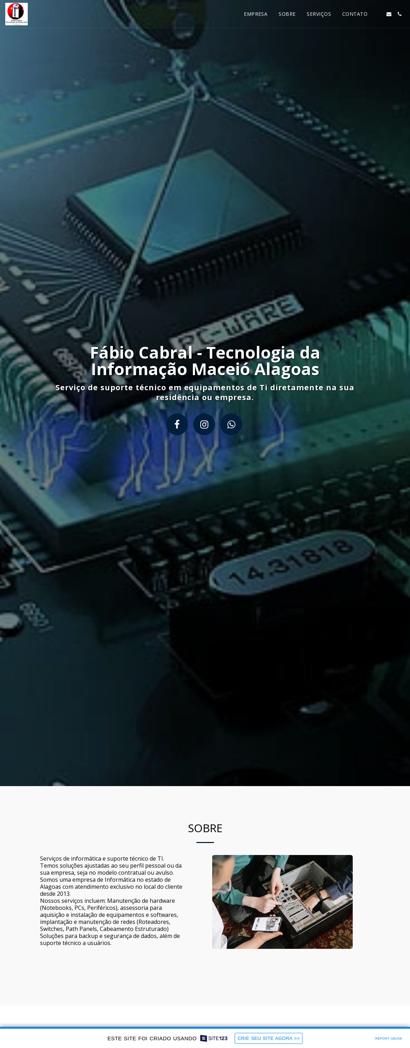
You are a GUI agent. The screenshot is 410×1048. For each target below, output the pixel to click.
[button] (378, 14)
